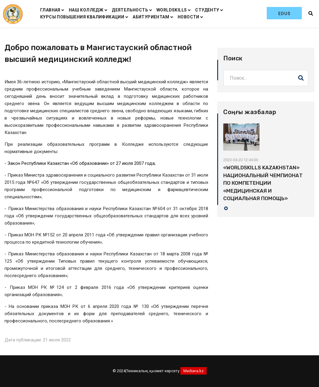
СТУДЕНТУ (207, 10)
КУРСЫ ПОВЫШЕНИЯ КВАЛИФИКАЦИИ (82, 16)
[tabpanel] (265, 163)
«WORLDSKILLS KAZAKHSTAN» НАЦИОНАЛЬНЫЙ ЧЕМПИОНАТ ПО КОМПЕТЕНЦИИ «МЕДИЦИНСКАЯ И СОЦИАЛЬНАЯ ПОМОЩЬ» (263, 183)
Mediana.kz (193, 371)
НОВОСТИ (188, 16)
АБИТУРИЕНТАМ (151, 16)
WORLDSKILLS (171, 10)
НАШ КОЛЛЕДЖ (86, 10)
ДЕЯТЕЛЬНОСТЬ (130, 10)
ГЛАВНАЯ (50, 10)
